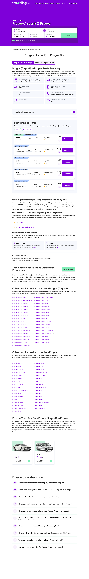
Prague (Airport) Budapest (42, 321)
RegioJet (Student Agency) (27, 227)
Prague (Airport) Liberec (20, 303)
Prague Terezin (39, 381)
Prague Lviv (38, 393)
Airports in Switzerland (67, 572)
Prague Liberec (39, 384)
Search (68, 36)
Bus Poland (32, 578)
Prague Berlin (16, 366)
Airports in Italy (65, 574)
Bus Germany (33, 569)
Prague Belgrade (17, 402)
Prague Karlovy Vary (19, 372)
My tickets (72, 3)
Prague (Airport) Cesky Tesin (21, 345)
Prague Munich (17, 378)
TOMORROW (27, 129)
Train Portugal (49, 565)
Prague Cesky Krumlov (41, 372)
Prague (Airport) (24, 81)
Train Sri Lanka (49, 567)
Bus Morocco (33, 565)
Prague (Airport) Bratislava (42, 309)
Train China (48, 569)
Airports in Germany (67, 576)
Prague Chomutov (18, 411)
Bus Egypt (32, 576)
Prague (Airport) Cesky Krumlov (22, 300)
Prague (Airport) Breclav (41, 339)
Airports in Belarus (66, 570)
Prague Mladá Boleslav (19, 408)
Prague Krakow (39, 369)
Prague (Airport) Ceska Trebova (44, 333)
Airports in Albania (66, 578)
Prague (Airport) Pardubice (20, 315)
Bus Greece (32, 572)
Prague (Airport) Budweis (20, 333)
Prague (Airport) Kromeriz (20, 339)
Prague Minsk (16, 399)
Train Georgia (49, 570)
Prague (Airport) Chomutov (21, 330)
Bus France (32, 574)
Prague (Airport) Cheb (41, 300)
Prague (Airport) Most (19, 321)
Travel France (17, 576)
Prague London (39, 399)
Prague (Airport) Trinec (19, 342)
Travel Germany (17, 572)
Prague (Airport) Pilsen (41, 303)
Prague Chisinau (17, 396)
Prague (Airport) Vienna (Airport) (44, 330)
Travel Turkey (17, 574)
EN (63, 3)
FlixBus (21, 223)
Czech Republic (35, 81)
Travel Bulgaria (17, 569)
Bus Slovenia (32, 570)
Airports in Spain (66, 565)
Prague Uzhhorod (39, 408)
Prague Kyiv (16, 387)
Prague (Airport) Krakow (42, 336)
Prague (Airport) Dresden (20, 306)
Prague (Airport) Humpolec (21, 336)
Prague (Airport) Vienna (20, 309)
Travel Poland (17, 578)
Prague (53, 81)
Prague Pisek (38, 405)
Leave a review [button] (68, 269)
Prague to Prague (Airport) (44, 63)
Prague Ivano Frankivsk (41, 402)
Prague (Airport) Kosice (41, 315)
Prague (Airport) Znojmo (20, 327)
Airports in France (66, 567)
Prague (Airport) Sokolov (42, 306)
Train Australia (49, 572)
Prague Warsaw (17, 369)
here (34, 247)
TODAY (17, 129)
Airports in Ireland (66, 569)
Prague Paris (38, 390)
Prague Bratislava (39, 366)
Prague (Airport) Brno (19, 297)
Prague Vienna (17, 363)
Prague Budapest (39, 363)
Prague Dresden (17, 375)
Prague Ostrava (17, 405)
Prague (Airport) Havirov (42, 342)
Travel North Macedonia (20, 567)
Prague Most (38, 396)
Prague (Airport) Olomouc (42, 327)
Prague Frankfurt (17, 384)
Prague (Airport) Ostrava (42, 324)
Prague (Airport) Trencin (41, 312)
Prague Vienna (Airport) (20, 390)
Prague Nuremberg (40, 387)
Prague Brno (38, 378)
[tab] (44, 139)
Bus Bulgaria (32, 567)
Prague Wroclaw (39, 375)
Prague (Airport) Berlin (19, 318)
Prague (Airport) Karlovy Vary (43, 297)
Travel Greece (17, 570)
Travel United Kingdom (19, 565)
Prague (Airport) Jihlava (20, 312)
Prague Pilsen (16, 381)
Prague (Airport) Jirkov (41, 318)
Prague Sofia (16, 393)
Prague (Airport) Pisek (19, 324)
